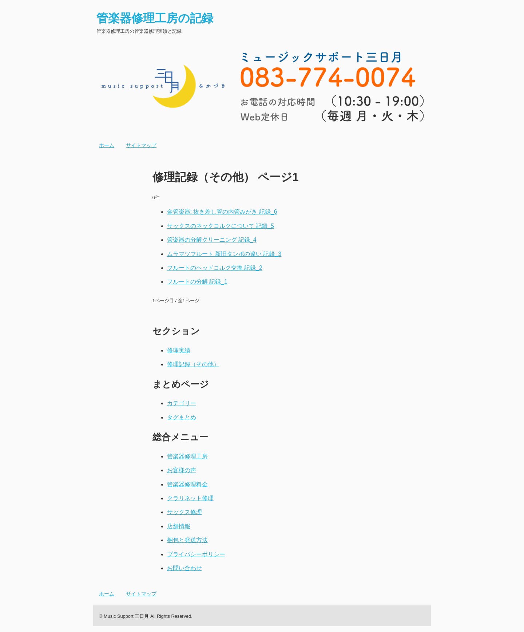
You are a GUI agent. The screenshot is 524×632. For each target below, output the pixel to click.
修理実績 (178, 350)
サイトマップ (141, 145)
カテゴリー (181, 403)
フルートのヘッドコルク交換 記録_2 (214, 268)
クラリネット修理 (190, 498)
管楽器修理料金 (187, 484)
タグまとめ (181, 417)
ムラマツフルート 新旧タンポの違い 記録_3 (224, 254)
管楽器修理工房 (187, 456)
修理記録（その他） (193, 364)
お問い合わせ (184, 568)
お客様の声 (181, 470)
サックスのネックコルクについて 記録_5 (220, 226)
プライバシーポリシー (196, 554)
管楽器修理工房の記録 (154, 18)
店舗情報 (178, 526)
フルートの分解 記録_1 (197, 282)
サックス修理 (184, 512)
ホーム (106, 145)
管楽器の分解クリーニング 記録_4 (212, 240)
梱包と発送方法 (187, 540)
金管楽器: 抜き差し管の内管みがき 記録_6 (222, 212)
